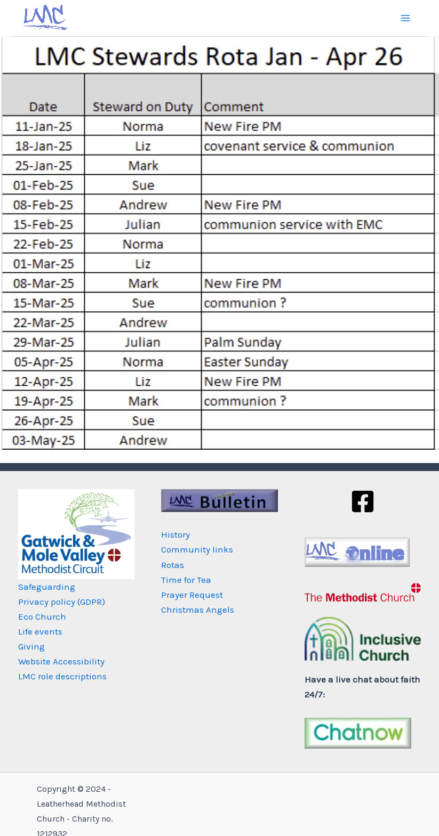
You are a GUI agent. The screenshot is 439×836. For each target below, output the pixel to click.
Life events (40, 631)
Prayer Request (192, 594)
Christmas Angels (197, 609)
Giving (31, 646)
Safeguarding (46, 586)
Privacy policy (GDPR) (61, 601)
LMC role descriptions (62, 676)
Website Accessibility (61, 661)
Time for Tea (186, 579)
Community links (197, 549)
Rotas (172, 564)
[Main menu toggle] (406, 18)
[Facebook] (362, 501)
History (175, 534)
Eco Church (42, 616)
